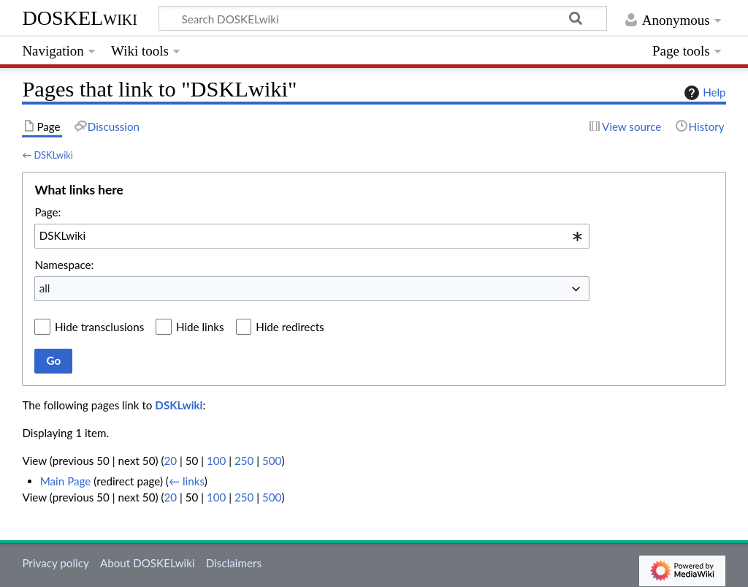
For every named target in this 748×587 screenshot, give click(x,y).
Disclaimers (234, 562)
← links (187, 481)
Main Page (65, 481)
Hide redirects (290, 326)
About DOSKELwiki (147, 562)
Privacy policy (55, 562)
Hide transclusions (99, 326)
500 (271, 460)
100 (216, 460)
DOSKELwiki (79, 18)
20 (170, 460)
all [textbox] (44, 288)
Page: (47, 212)
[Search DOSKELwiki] (382, 18)
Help (703, 93)
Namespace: (64, 264)
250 (243, 460)
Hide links (200, 326)
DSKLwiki (53, 155)
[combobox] (311, 236)
